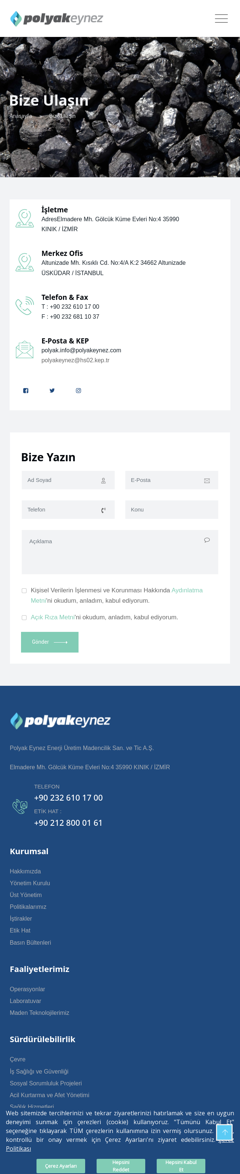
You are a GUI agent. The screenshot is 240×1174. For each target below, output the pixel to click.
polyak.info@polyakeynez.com (81, 350)
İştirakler (21, 918)
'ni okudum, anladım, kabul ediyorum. (104, 617)
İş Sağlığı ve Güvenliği (39, 1071)
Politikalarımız (28, 907)
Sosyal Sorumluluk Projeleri (46, 1083)
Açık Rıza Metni (52, 617)
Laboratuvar (25, 1001)
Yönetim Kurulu (30, 883)
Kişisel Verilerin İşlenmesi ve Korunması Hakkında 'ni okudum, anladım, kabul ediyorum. (116, 596)
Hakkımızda (25, 871)
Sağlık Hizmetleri (32, 1107)
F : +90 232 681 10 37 (70, 317)
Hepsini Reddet (120, 1166)
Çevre (17, 1059)
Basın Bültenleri (30, 942)
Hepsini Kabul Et (181, 1166)
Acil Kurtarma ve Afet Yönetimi (49, 1095)
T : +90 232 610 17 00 (70, 307)
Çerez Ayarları (61, 1166)
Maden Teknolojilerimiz (39, 1013)
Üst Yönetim (26, 895)
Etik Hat (20, 930)
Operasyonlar (27, 989)
